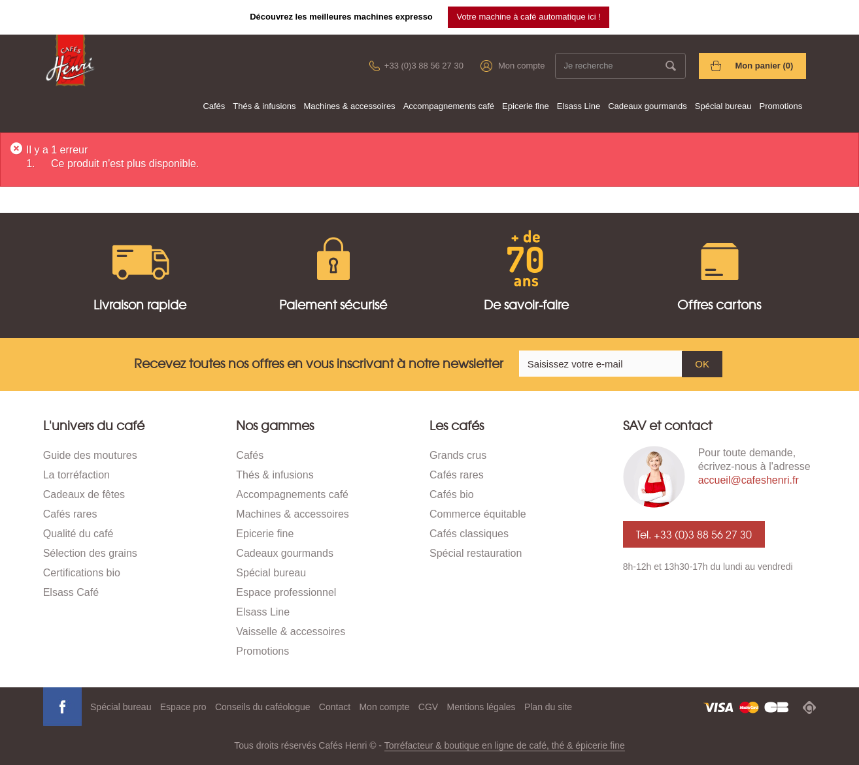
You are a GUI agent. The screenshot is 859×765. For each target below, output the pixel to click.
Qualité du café (78, 533)
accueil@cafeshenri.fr (748, 480)
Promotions (781, 106)
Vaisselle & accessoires (290, 631)
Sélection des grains (90, 553)
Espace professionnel (286, 592)
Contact (334, 707)
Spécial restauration (476, 553)
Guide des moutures (90, 455)
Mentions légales (481, 707)
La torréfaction (76, 474)
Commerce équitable (478, 514)
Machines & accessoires (349, 106)
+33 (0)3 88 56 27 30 (423, 65)
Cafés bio (452, 494)
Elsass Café (71, 592)
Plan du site (548, 707)
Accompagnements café (448, 106)
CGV (428, 707)
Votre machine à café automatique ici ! (528, 17)
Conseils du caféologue (263, 707)
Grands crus (458, 455)
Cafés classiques (469, 533)
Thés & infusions (264, 106)
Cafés (214, 106)
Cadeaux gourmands (647, 106)
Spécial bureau (723, 106)
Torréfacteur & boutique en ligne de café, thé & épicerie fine (504, 745)
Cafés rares (70, 514)
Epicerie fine (525, 106)
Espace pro (183, 707)
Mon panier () (764, 65)
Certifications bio (81, 572)
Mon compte (521, 65)
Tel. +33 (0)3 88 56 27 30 (694, 534)
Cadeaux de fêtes (84, 494)
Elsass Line (578, 106)
